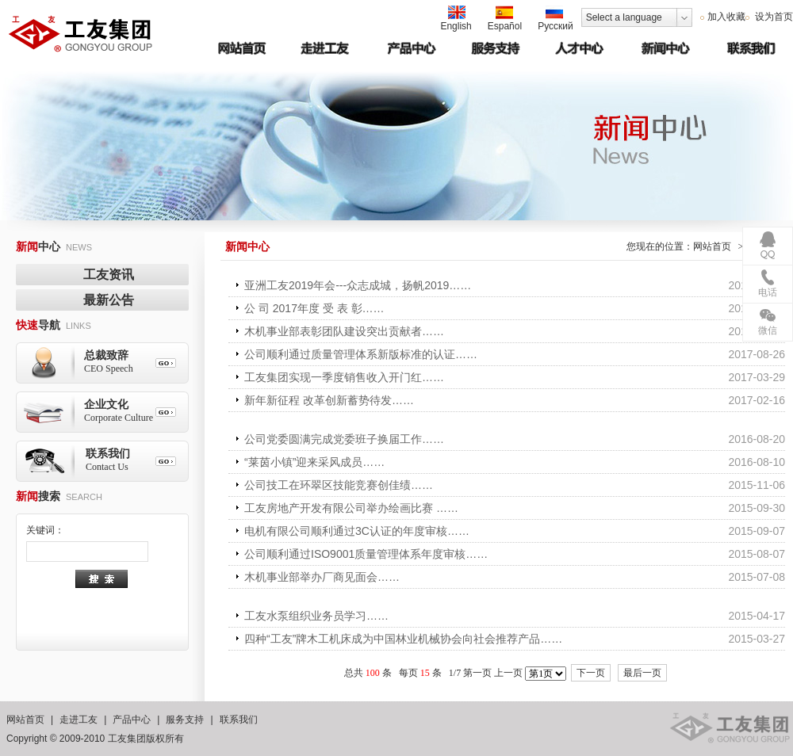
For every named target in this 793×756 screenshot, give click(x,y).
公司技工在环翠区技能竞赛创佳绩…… (338, 485)
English (455, 19)
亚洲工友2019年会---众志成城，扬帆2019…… (357, 285)
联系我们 (239, 719)
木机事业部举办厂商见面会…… (322, 577)
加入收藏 (726, 16)
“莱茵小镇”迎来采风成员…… (314, 462)
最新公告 (108, 300)
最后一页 (642, 672)
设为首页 (773, 16)
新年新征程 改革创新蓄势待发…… (329, 400)
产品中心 (132, 719)
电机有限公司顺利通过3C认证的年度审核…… (356, 531)
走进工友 (78, 719)
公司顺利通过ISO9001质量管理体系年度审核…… (366, 554)
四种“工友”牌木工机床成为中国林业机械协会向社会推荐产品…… (403, 638)
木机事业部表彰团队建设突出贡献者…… (344, 331)
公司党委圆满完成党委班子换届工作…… (344, 439)
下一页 (591, 672)
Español (505, 19)
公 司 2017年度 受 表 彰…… (314, 308)
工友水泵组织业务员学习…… (316, 615)
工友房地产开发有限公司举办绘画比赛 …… (351, 508)
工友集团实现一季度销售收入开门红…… (344, 377)
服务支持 (185, 719)
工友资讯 (108, 274)
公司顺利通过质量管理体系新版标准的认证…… (360, 354)
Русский (555, 19)
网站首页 (712, 246)
